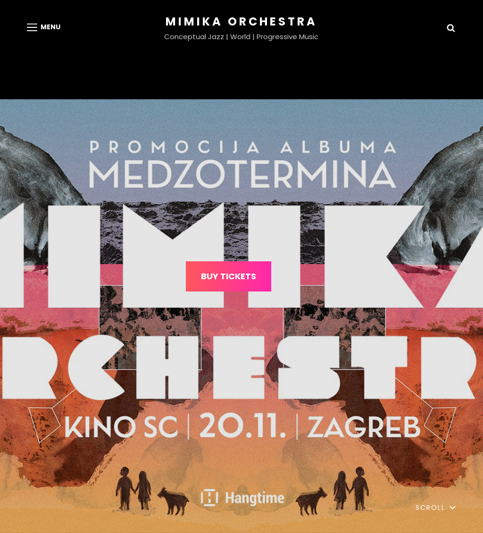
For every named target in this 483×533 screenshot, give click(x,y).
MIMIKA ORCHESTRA (241, 21)
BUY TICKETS (228, 276)
